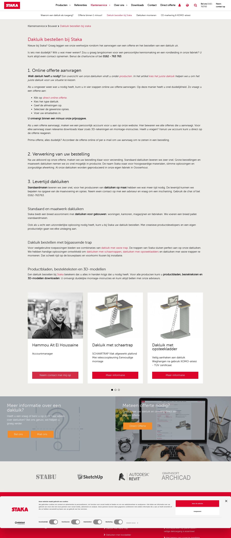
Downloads (137, 5)
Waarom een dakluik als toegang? (57, 15)
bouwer (52, 26)
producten (125, 76)
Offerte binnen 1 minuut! (90, 15)
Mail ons (42, 434)
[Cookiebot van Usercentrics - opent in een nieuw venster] (19, 532)
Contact (152, 5)
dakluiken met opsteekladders (141, 251)
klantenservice (36, 26)
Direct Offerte (138, 425)
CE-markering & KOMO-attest (175, 15)
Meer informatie (115, 375)
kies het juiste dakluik (161, 76)
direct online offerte (54, 97)
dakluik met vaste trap (114, 247)
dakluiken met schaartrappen (104, 251)
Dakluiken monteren (146, 15)
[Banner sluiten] (226, 511)
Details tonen (131, 533)
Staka (60, 274)
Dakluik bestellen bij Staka (119, 15)
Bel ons (18, 434)
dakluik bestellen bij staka (75, 26)
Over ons (119, 5)
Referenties (80, 5)
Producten (61, 5)
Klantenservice (99, 5)
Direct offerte (167, 5)
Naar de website (197, 513)
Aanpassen (197, 521)
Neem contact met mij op (55, 375)
